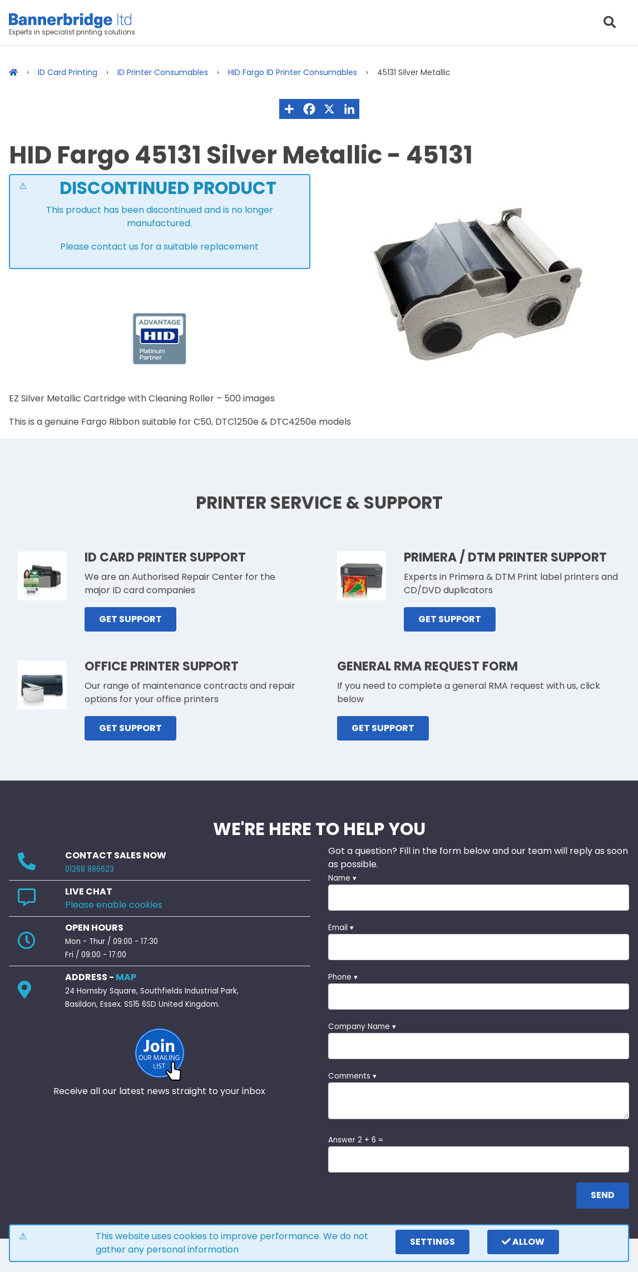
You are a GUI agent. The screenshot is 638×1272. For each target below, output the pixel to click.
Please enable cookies (113, 904)
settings (432, 1241)
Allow (523, 1241)
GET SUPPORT (130, 619)
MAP (126, 977)
